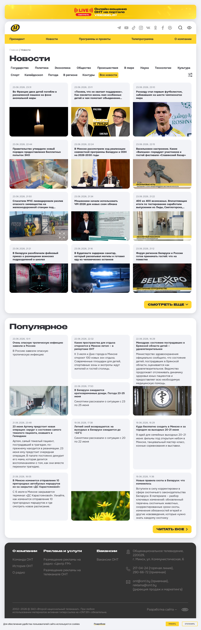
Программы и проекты (94, 39)
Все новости (108, 75)
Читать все (170, 529)
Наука (144, 68)
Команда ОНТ (23, 560)
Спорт (15, 75)
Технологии (163, 68)
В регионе (70, 75)
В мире (129, 68)
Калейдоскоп (34, 75)
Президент (17, 39)
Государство (20, 68)
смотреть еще (166, 304)
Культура (184, 68)
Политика (41, 68)
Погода (53, 75)
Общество (84, 68)
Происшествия (107, 68)
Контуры (88, 75)
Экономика (62, 68)
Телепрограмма (142, 39)
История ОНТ (23, 566)
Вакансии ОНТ (107, 560)
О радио (19, 573)
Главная (14, 50)
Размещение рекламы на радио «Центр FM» (62, 562)
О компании (183, 39)
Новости (52, 39)
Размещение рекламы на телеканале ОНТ (62, 572)
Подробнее (99, 624)
